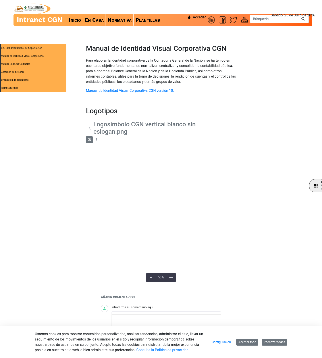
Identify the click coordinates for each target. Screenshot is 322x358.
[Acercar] (171, 277)
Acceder (196, 17)
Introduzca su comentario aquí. (133, 307)
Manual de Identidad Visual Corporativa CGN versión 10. (130, 90)
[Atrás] (89, 128)
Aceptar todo (247, 342)
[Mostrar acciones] (96, 139)
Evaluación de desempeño (15, 79)
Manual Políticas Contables (15, 63)
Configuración (221, 342)
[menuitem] (75, 20)
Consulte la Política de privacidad (162, 350)
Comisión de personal (12, 71)
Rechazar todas (274, 342)
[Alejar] (151, 277)
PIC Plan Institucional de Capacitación (21, 47)
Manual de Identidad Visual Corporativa (22, 55)
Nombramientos (9, 87)
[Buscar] (274, 19)
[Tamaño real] (161, 277)
